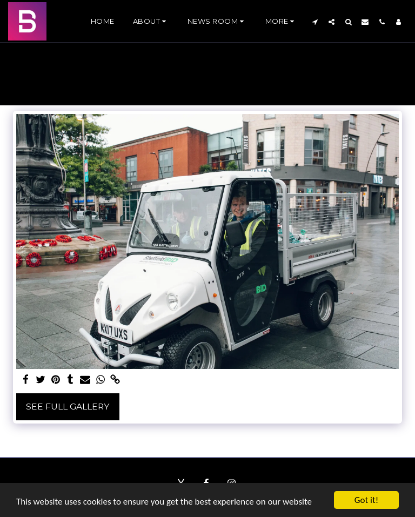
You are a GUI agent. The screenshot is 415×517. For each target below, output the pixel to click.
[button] (151, 21)
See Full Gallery (67, 406)
